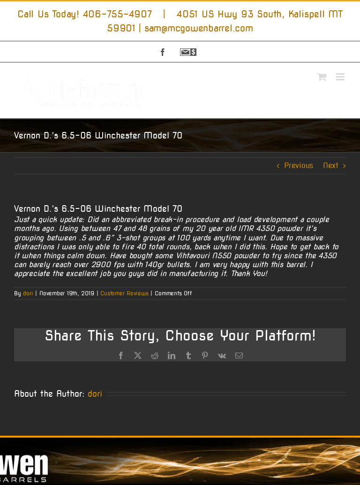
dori (28, 293)
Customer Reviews (124, 293)
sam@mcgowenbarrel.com (198, 28)
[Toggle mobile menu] (341, 77)
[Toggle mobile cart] (322, 77)
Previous (298, 165)
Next (330, 165)
